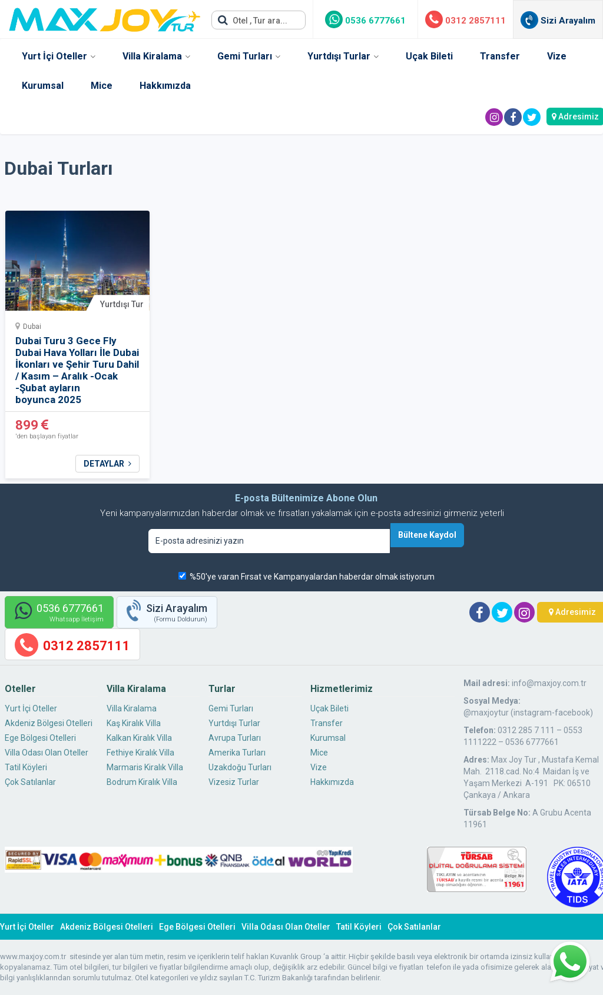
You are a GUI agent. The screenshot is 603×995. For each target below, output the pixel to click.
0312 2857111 (465, 20)
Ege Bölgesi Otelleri (40, 738)
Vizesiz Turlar (233, 782)
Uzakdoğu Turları (239, 767)
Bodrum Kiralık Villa (142, 782)
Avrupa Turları (234, 738)
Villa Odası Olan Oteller (46, 752)
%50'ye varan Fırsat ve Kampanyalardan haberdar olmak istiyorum (312, 576)
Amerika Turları (237, 752)
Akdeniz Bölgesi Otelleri (48, 723)
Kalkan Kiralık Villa (139, 738)
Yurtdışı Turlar (338, 56)
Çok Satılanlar (30, 782)
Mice (101, 85)
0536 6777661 (365, 20)
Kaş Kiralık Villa (134, 723)
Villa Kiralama (152, 56)
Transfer (500, 56)
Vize (556, 56)
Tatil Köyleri (26, 767)
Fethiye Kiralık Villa (140, 752)
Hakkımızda (165, 85)
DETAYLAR (107, 463)
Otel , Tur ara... (252, 20)
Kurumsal (43, 85)
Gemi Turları (244, 56)
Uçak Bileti (429, 56)
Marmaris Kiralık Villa (145, 767)
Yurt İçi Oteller (54, 56)
